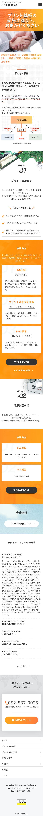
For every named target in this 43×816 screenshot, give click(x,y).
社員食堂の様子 (7, 634)
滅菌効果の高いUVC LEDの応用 (13, 644)
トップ (4, 741)
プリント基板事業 (21, 362)
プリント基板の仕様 (21, 370)
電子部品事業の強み (21, 490)
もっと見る (21, 666)
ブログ (4, 776)
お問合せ (5, 770)
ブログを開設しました (10, 654)
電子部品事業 (7, 758)
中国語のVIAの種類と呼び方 (12, 624)
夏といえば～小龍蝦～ (10, 557)
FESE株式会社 (12, 5)
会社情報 (5, 764)
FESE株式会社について (21, 524)
